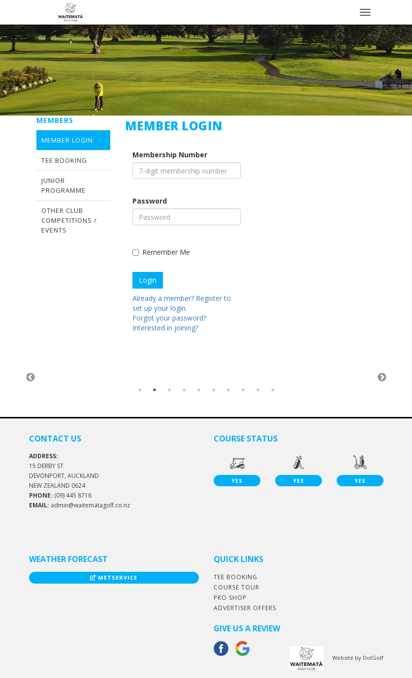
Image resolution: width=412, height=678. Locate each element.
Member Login (67, 140)
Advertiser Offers (245, 608)
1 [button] (140, 390)
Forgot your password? (169, 318)
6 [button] (214, 390)
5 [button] (199, 390)
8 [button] (243, 390)
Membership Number (169, 154)
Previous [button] (30, 378)
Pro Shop (230, 597)
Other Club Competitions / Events (69, 220)
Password (149, 201)
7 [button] (228, 390)
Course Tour (236, 587)
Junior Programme (63, 185)
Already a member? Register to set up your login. (181, 303)
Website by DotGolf (357, 657)
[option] (94, 377)
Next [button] (382, 378)
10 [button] (273, 390)
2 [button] (154, 390)
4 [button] (184, 390)
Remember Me (161, 252)
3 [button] (169, 390)
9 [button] (258, 390)
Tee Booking (64, 160)
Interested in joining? (165, 327)
